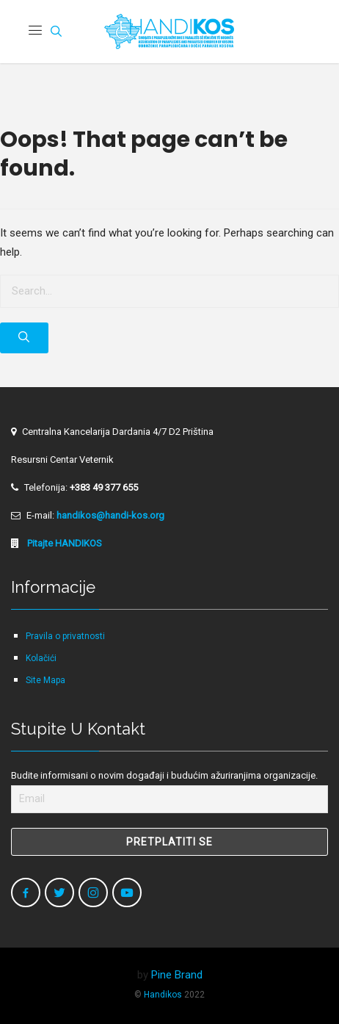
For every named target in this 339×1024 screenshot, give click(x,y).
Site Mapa (45, 680)
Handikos (163, 994)
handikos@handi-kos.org (110, 515)
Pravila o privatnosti (65, 636)
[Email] (169, 799)
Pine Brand (177, 974)
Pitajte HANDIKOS (63, 543)
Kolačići (41, 658)
